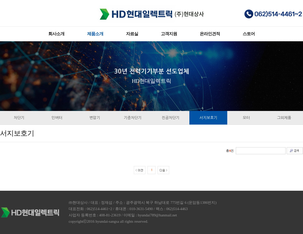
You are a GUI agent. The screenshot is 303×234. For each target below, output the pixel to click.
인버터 (57, 118)
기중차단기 (132, 118)
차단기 (19, 118)
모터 (246, 118)
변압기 (94, 118)
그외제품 (284, 118)
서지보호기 (208, 118)
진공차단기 (170, 118)
